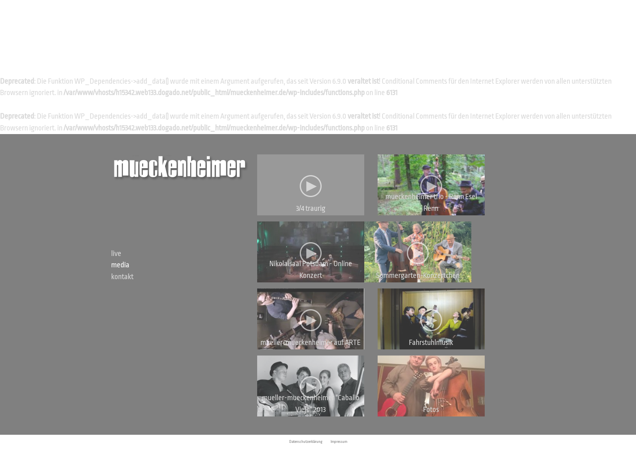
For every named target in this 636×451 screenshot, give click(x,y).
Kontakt (122, 277)
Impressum (339, 442)
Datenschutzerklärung (305, 442)
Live (116, 253)
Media (120, 265)
